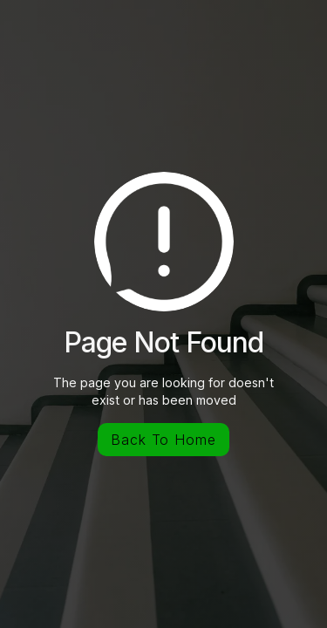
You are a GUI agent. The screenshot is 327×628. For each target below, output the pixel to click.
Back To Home (164, 439)
